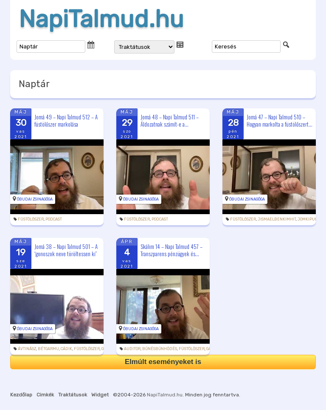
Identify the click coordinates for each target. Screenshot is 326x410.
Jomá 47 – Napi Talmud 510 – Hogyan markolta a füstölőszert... (279, 120)
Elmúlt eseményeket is (163, 362)
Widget (100, 395)
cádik (66, 349)
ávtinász (27, 349)
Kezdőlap (21, 395)
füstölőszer (31, 219)
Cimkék (45, 395)
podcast (53, 219)
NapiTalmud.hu (101, 19)
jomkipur (308, 219)
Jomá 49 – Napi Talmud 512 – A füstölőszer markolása (66, 120)
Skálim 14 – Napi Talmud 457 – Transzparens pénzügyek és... (171, 250)
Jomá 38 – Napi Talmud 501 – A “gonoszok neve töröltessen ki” (66, 250)
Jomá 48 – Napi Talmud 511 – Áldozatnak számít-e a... (170, 120)
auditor (132, 349)
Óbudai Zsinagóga (35, 199)
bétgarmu (48, 349)
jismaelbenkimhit (277, 219)
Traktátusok (72, 395)
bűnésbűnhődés (159, 349)
